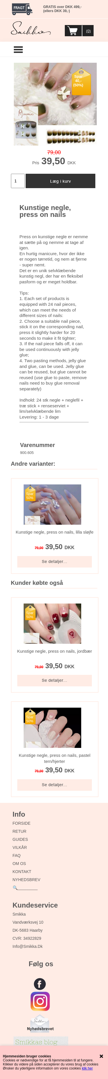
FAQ (17, 855)
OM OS (19, 863)
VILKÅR (20, 847)
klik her (87, 1068)
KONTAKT (22, 871)
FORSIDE (22, 823)
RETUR (19, 831)
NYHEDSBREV (26, 879)
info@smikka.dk (28, 946)
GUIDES (20, 839)
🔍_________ (25, 887)
